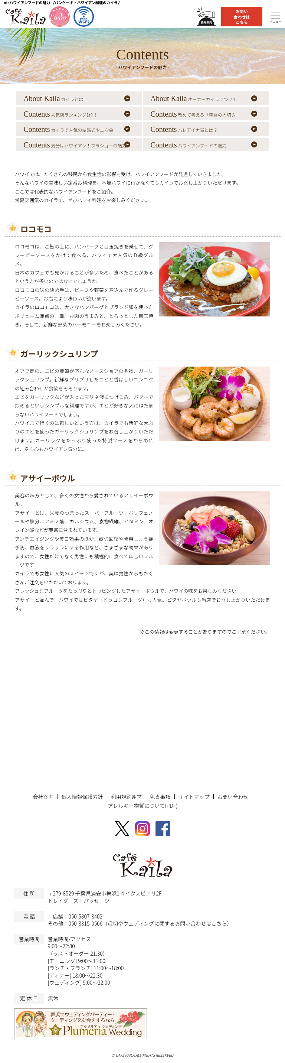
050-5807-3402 (85, 916)
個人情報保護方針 (82, 796)
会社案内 (43, 796)
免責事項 (160, 796)
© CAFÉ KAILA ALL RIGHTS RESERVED (142, 1055)
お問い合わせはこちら (242, 16)
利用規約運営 (126, 796)
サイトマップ (194, 796)
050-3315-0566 (85, 923)
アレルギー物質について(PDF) (143, 805)
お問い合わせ (233, 796)
